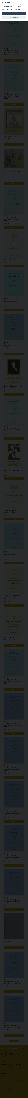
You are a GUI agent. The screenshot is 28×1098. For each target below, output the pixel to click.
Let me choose (17, 9)
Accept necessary (14, 17)
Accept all (14, 13)
